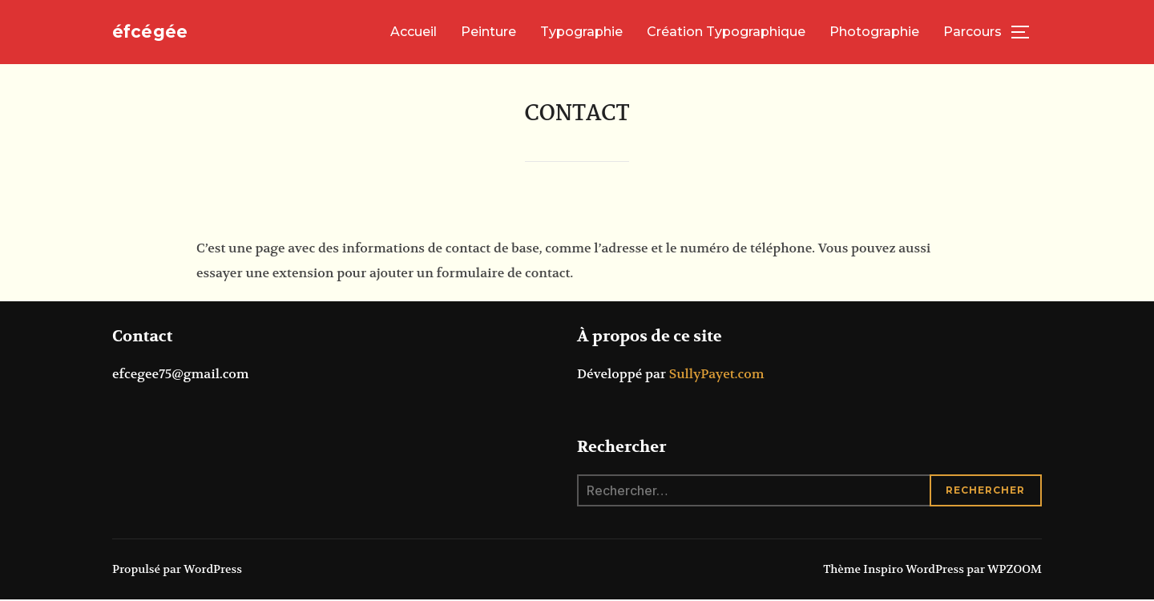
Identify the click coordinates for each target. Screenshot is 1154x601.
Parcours (972, 33)
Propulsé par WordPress (177, 571)
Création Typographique (726, 33)
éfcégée (160, 33)
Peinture (488, 33)
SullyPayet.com (717, 376)
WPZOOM (1014, 571)
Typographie (581, 33)
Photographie (874, 33)
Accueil (413, 33)
